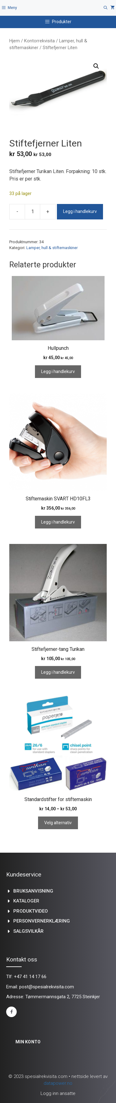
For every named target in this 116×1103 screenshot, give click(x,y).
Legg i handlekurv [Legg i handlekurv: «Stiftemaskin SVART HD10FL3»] (58, 522)
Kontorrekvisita (39, 41)
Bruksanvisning (33, 891)
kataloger (26, 901)
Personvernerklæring (41, 921)
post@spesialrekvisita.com (46, 987)
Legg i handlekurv (80, 211)
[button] (96, 66)
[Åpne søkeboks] (105, 8)
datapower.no (58, 1083)
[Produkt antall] (32, 211)
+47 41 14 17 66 (30, 976)
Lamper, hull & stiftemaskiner (52, 247)
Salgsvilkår (28, 931)
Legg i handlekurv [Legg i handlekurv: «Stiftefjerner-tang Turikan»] (58, 672)
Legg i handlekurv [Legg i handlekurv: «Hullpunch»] (58, 371)
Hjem (14, 41)
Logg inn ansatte (58, 1093)
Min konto (28, 1041)
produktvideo (30, 911)
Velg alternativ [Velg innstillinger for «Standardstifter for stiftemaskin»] (58, 823)
